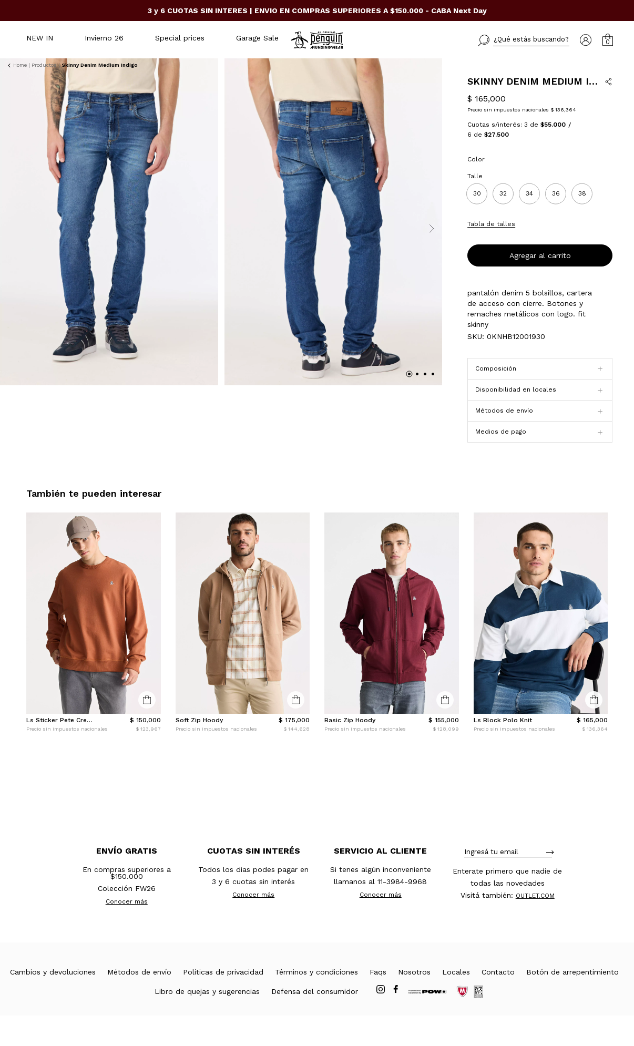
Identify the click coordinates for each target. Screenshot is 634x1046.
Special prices (179, 38)
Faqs (378, 1002)
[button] (524, 40)
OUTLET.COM (535, 926)
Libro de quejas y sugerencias (207, 1022)
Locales (456, 1002)
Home (20, 65)
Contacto (498, 1002)
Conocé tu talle (587, 254)
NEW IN (39, 38)
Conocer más (127, 932)
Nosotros (414, 1002)
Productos (44, 65)
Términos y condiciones (316, 1002)
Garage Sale (257, 38)
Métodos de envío (139, 1002)
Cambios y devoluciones (53, 1002)
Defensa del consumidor (314, 1022)
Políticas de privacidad (223, 1002)
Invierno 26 (104, 38)
